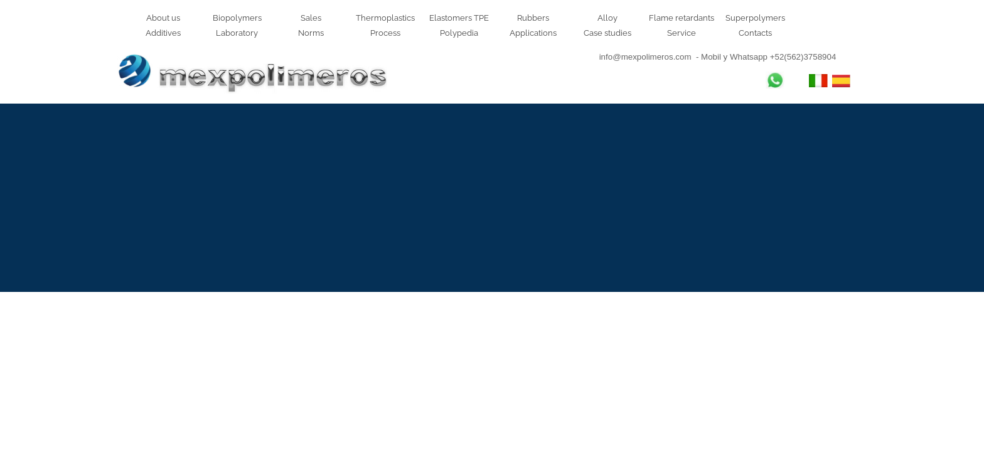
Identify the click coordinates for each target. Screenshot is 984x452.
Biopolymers (237, 18)
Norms (311, 33)
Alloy (607, 18)
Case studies (607, 33)
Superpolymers (755, 18)
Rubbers (533, 18)
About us (163, 18)
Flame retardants (681, 18)
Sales (311, 18)
